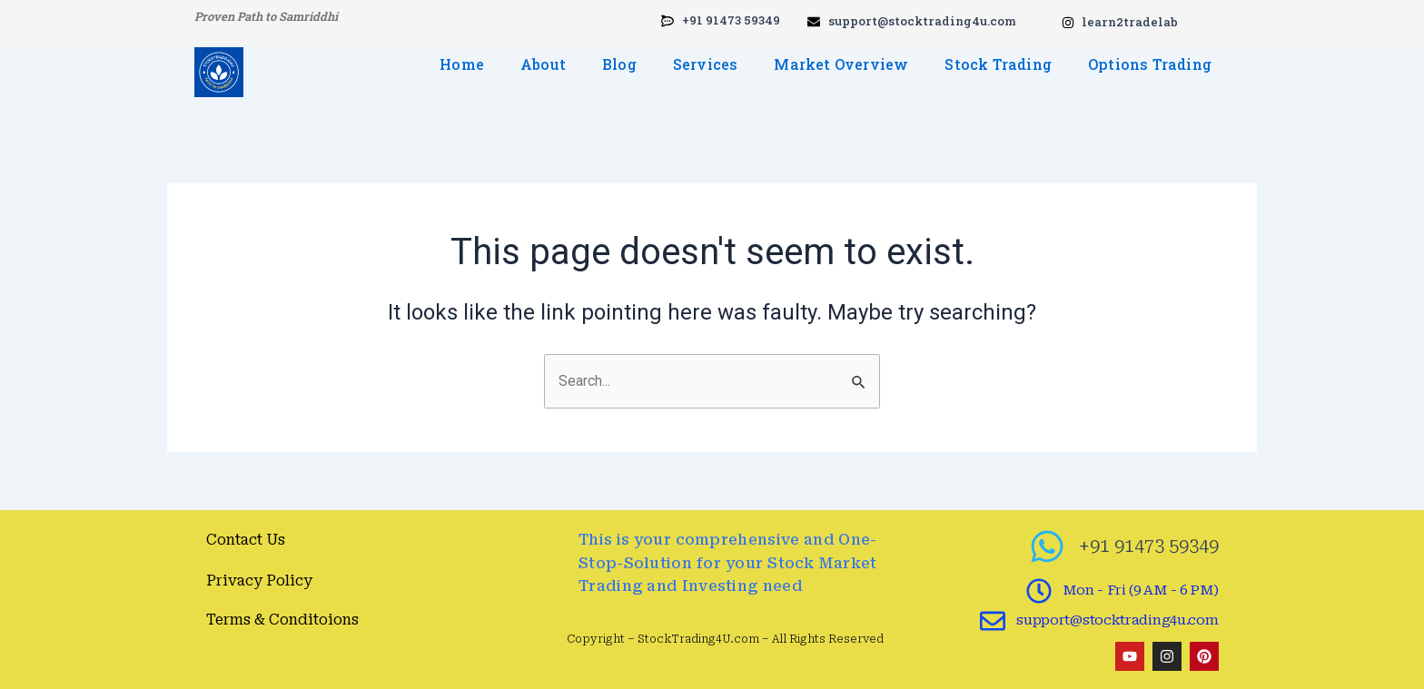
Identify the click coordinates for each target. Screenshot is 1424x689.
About (543, 64)
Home (462, 64)
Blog (619, 64)
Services (705, 64)
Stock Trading (998, 64)
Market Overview (841, 64)
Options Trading (1149, 64)
